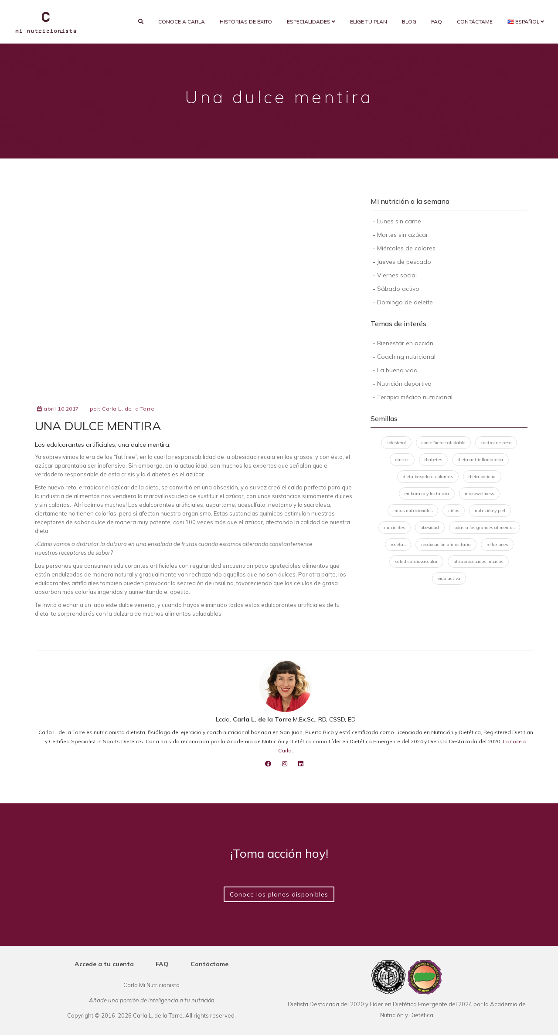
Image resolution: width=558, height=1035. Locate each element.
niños (453, 510)
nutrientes (394, 527)
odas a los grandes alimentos (484, 527)
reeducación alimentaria (446, 544)
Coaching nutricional (406, 357)
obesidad (430, 527)
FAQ (436, 21)
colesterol (396, 442)
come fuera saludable (443, 442)
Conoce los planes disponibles (279, 894)
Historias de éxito (246, 21)
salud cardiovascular (416, 561)
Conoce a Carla (181, 21)
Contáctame (475, 21)
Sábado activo (398, 289)
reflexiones (497, 544)
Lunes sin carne (399, 221)
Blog (409, 21)
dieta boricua (482, 476)
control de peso (496, 442)
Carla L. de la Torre (128, 408)
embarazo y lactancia (427, 493)
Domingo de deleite (405, 302)
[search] (141, 21)
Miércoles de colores (406, 248)
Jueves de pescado (404, 262)
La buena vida (397, 370)
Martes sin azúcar (402, 235)
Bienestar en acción (405, 343)
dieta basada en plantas (428, 476)
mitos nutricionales (412, 510)
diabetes (433, 459)
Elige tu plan (368, 21)
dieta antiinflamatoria (480, 459)
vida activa (449, 578)
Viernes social (397, 275)
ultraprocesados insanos (478, 561)
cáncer (402, 459)
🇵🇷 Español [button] (525, 21)
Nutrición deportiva (404, 384)
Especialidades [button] (311, 21)
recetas (398, 544)
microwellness (479, 493)
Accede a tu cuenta (104, 964)
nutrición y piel (490, 510)
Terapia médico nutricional (415, 397)
